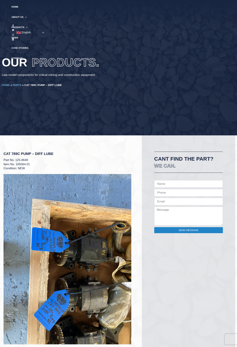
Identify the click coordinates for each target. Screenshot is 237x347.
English (213, 7)
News (120, 6)
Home (66, 6)
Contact (156, 6)
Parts (17, 84)
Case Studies (137, 6)
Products (103, 7)
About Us (82, 7)
